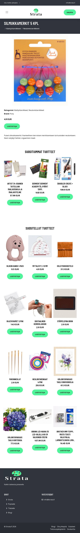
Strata (10, 499)
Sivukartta (71, 529)
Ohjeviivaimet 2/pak (15, 321)
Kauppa (70, 12)
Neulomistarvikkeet (31, 28)
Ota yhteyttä (62, 526)
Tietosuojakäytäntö (57, 529)
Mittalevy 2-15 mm (40, 266)
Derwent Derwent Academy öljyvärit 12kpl (40, 186)
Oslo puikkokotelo (65, 266)
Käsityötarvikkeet (13, 28)
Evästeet (71, 526)
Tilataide (11, 508)
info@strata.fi (70, 3)
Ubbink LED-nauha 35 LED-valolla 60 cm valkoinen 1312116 (40, 434)
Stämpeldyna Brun (65, 321)
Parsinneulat (15, 379)
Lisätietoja (12, 126)
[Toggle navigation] (7, 12)
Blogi (10, 512)
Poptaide (11, 504)
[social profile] (20, 3)
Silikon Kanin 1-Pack (15, 266)
